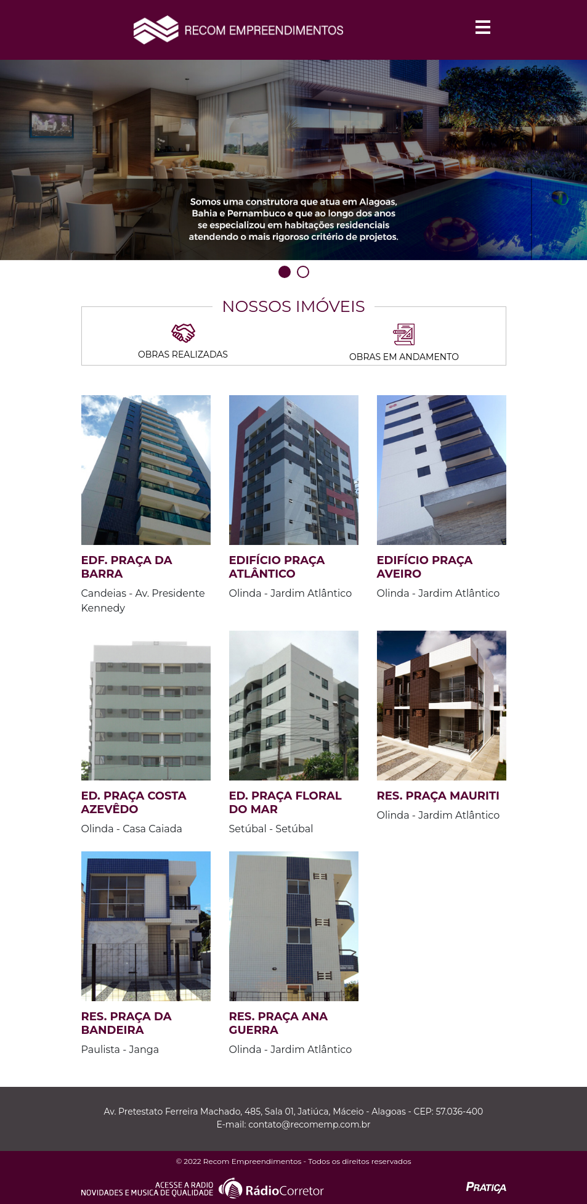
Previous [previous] (19, 167)
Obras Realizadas (183, 342)
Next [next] (567, 167)
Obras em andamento (404, 343)
